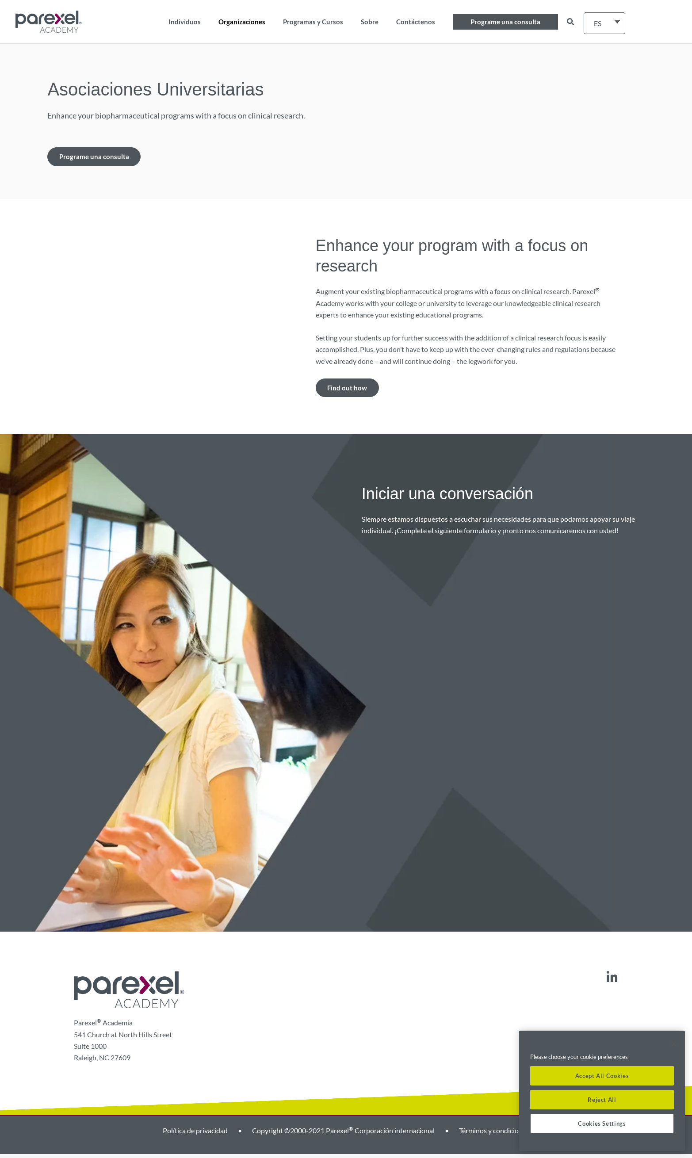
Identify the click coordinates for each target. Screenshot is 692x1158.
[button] (505, 22)
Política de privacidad (195, 1134)
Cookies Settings (602, 1123)
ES (597, 23)
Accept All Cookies (602, 1075)
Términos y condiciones (494, 1134)
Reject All (602, 1099)
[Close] (674, 1044)
